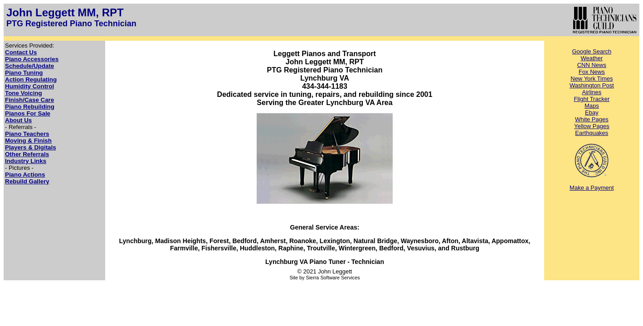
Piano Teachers (27, 133)
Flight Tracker (591, 99)
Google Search (591, 51)
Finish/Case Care (29, 99)
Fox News (592, 71)
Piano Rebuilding (29, 106)
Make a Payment (592, 187)
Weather (591, 58)
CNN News (591, 65)
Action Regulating (31, 79)
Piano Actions (25, 174)
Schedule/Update (29, 65)
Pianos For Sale (27, 113)
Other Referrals (27, 154)
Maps (592, 105)
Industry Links (25, 161)
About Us (18, 120)
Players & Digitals (30, 147)
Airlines (592, 92)
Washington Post (592, 85)
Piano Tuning (24, 72)
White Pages (592, 119)
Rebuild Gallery (27, 181)
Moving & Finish (28, 140)
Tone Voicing (23, 93)
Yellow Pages (591, 126)
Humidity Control (29, 86)
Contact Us (21, 52)
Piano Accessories (31, 59)
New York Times (591, 78)
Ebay (592, 112)
